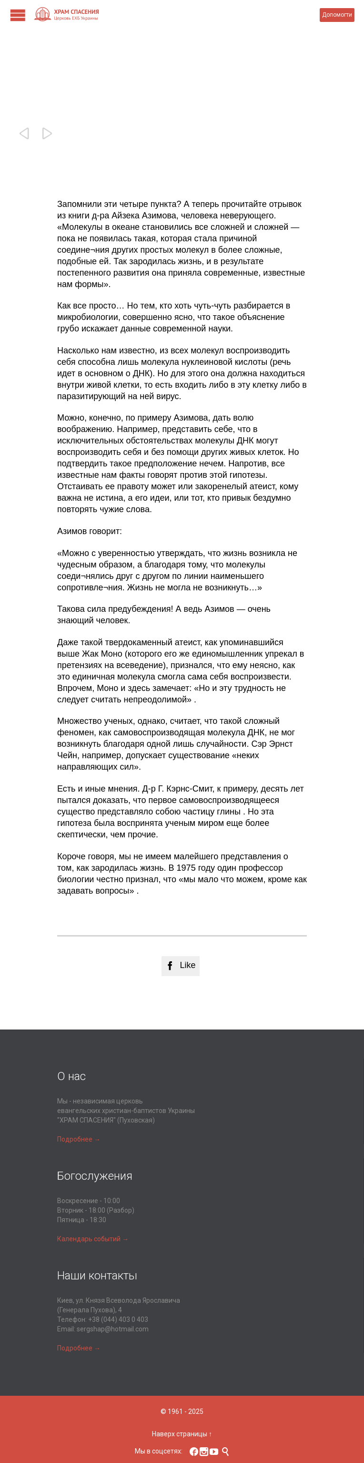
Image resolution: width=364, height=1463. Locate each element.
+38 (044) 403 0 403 (118, 1319)
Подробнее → (79, 1139)
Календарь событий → (93, 1239)
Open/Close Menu (18, 15)
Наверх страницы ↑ (182, 1434)
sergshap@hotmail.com (113, 1329)
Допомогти (337, 14)
